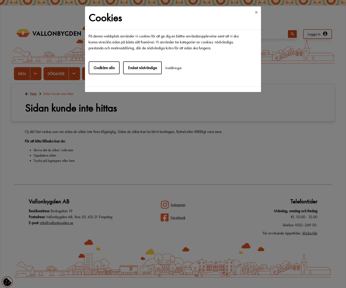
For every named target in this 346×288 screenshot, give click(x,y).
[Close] (256, 12)
